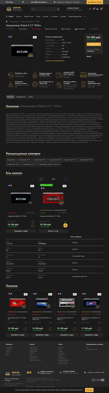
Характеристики (21, 97)
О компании (9, 348)
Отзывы (30, 97)
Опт (87, 348)
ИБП (31, 355)
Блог (7, 355)
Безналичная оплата (63, 360)
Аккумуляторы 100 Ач (86, 160)
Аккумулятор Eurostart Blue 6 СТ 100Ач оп (90, 319)
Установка (60, 348)
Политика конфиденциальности (45, 387)
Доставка (60, 351)
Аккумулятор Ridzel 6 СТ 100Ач (17, 216)
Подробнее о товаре (17, 335)
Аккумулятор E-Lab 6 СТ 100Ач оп (17, 319)
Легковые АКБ (33, 349)
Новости (8, 351)
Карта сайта (30, 387)
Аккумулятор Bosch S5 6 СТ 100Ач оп (65, 319)
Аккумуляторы (14, 22)
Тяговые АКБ (33, 358)
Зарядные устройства (35, 360)
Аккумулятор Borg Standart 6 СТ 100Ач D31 (41, 319)
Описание (10, 97)
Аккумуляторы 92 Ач (40, 160)
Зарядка (60, 357)
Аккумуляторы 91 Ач (24, 160)
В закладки (66, 29)
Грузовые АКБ (33, 351)
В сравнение (80, 29)
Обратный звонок (95, 2)
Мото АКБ (32, 353)
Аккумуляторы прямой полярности (49, 164)
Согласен (89, 390)
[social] (28, 373)
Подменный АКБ (62, 362)
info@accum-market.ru (40, 2)
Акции (7, 353)
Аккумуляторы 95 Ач (55, 160)
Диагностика (61, 355)
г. (96, 49)
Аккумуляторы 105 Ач (13, 164)
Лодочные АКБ (34, 357)
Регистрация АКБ (62, 364)
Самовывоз (61, 353)
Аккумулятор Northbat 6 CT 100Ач (50, 216)
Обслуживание (62, 358)
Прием (60, 349)
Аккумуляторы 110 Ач (29, 164)
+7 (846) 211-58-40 (73, 8)
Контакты (8, 349)
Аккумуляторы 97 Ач (71, 160)
